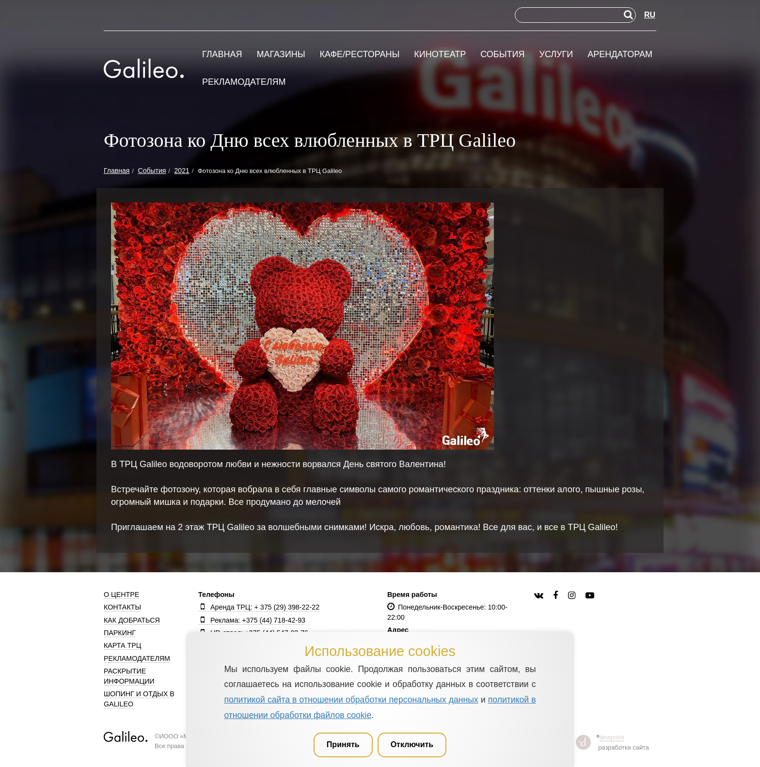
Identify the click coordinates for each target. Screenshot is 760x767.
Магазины (280, 54)
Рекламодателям (244, 82)
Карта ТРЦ (122, 645)
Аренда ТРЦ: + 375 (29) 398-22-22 (258, 607)
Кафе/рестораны (359, 54)
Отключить (412, 744)
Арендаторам (619, 54)
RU (649, 15)
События (502, 54)
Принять (343, 744)
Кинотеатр (440, 54)
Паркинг (120, 633)
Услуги (556, 54)
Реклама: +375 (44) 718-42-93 (251, 620)
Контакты (122, 607)
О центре (121, 594)
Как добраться (132, 620)
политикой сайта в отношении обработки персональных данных (351, 699)
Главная (222, 54)
